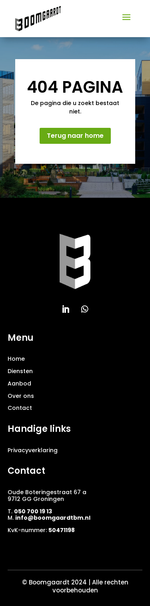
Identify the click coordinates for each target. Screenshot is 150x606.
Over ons (21, 396)
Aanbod (19, 383)
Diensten (20, 371)
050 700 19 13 (33, 511)
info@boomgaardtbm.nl (52, 518)
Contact (20, 408)
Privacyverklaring (33, 450)
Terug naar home (75, 135)
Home (16, 359)
